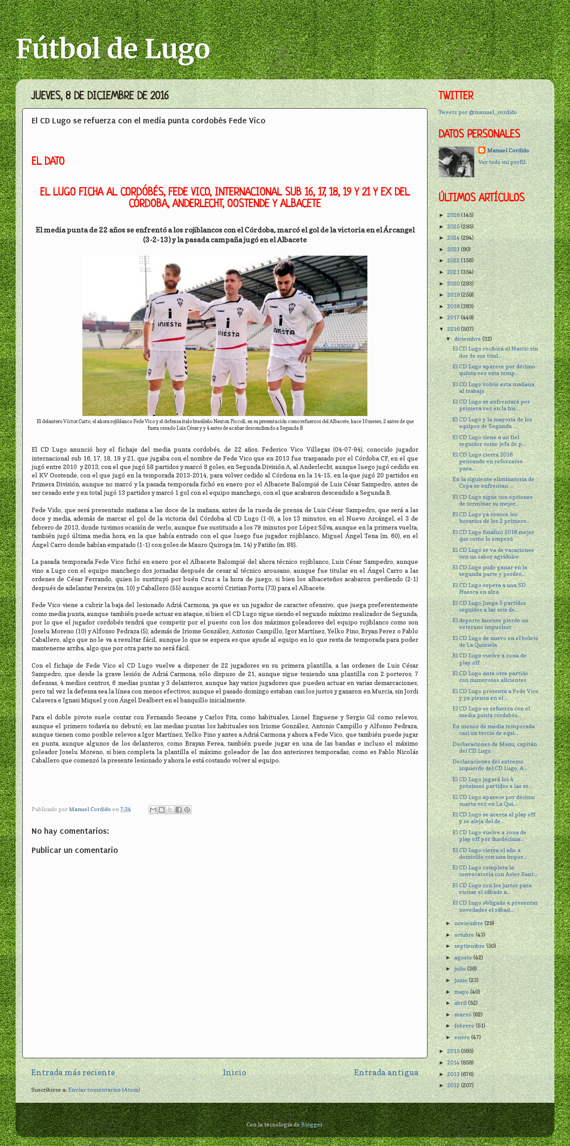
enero (462, 1037)
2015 (454, 1051)
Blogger (312, 1124)
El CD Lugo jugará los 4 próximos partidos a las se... (492, 782)
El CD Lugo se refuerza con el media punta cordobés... (491, 711)
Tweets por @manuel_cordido (478, 112)
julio (460, 968)
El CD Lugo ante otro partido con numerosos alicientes (490, 676)
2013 (454, 1074)
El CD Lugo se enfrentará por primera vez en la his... (491, 405)
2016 (454, 329)
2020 (454, 283)
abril (461, 1002)
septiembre (470, 945)
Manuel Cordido (508, 150)
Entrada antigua (386, 1072)
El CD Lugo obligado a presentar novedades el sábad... (495, 906)
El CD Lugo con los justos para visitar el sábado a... (492, 888)
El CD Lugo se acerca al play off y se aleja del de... (493, 817)
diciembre (468, 338)
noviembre (469, 923)
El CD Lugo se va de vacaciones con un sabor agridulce (493, 553)
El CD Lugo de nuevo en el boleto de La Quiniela (495, 641)
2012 (454, 1085)
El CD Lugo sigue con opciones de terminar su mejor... (492, 500)
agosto (463, 957)
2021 (454, 272)
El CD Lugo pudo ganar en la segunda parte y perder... (489, 570)
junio (461, 980)
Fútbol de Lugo (113, 48)
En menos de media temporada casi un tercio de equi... (493, 729)
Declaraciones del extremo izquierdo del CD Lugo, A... (490, 764)
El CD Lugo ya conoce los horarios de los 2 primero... (491, 517)
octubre (465, 934)
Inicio (234, 1072)
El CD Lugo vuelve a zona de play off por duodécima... (489, 835)
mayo (462, 991)
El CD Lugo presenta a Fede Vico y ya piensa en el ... (495, 694)
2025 (454, 226)
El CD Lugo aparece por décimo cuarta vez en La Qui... (493, 800)
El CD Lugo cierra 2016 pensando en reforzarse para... (487, 461)
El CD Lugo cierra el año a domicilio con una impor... (489, 853)
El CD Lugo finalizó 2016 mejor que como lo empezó (493, 535)
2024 (454, 237)
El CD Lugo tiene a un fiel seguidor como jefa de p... (489, 440)
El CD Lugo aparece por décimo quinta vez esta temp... (493, 369)
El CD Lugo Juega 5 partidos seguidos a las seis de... (489, 606)
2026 (454, 215)
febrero (465, 1025)
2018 (454, 306)
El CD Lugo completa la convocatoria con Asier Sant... (494, 870)
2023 (454, 249)
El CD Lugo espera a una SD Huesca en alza (489, 588)
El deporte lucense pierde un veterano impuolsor (490, 623)
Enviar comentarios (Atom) (104, 1089)
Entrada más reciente (73, 1072)
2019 (454, 294)
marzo (463, 1014)
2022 (454, 260)
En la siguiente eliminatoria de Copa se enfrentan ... (493, 482)
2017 (454, 317)
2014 (454, 1062)
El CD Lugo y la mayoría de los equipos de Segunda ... (492, 422)
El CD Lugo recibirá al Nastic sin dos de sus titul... (495, 352)
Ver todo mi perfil (501, 162)
